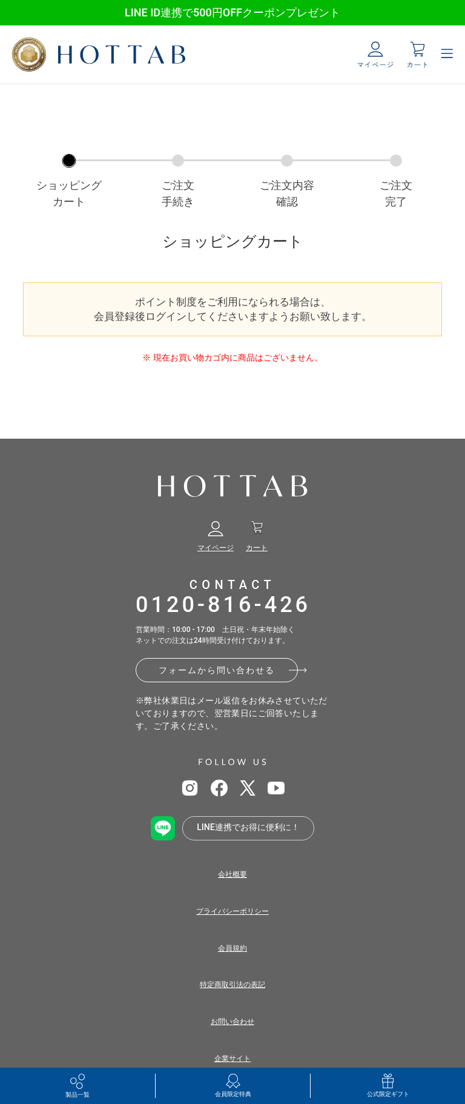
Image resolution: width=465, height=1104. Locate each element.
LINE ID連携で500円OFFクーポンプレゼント (232, 12)
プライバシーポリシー (232, 911)
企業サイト (232, 1058)
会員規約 (232, 948)
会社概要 (232, 874)
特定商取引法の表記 (232, 984)
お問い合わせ (232, 1021)
